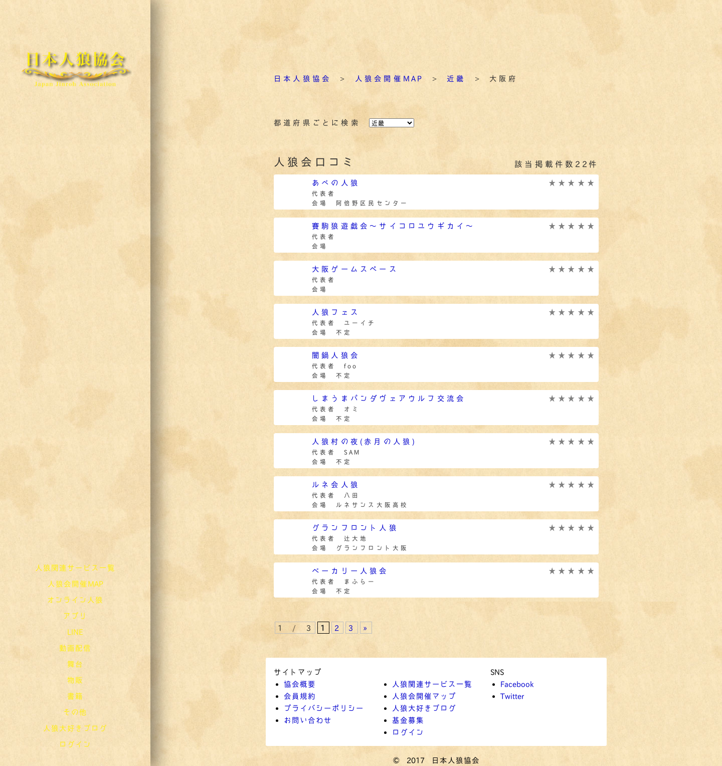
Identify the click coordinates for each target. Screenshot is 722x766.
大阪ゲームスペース (355, 269)
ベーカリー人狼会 (350, 570)
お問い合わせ (308, 720)
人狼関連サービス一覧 (75, 567)
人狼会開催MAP (75, 584)
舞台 (75, 664)
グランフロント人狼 (355, 527)
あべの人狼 (336, 182)
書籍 (75, 696)
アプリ (75, 616)
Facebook (516, 684)
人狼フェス (336, 312)
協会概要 (300, 684)
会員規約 (300, 696)
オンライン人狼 (75, 600)
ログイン (75, 744)
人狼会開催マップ (424, 696)
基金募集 (408, 720)
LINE (75, 632)
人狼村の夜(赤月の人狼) (364, 441)
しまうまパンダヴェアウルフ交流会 (389, 398)
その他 (75, 712)
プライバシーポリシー (324, 708)
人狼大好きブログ (75, 728)
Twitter (512, 696)
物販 (75, 680)
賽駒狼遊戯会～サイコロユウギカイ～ (393, 226)
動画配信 (75, 648)
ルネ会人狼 (336, 484)
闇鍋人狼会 (336, 355)
